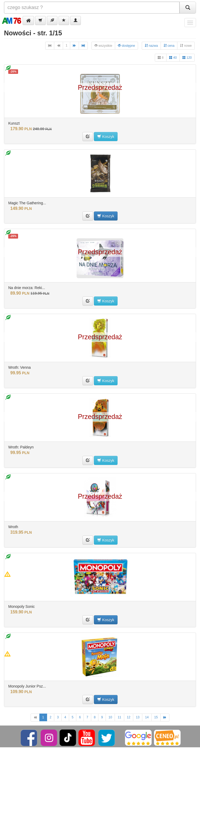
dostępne (126, 46)
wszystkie (103, 46)
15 (156, 717)
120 (187, 58)
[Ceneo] (167, 737)
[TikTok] (68, 737)
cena (169, 46)
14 (146, 717)
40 (173, 58)
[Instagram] (49, 737)
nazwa (151, 46)
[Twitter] (107, 737)
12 (128, 717)
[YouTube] (87, 737)
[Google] (138, 737)
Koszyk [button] (105, 136)
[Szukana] (92, 8)
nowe (186, 46)
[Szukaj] (188, 8)
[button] (28, 20)
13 (137, 717)
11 (119, 717)
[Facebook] (29, 737)
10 (110, 717)
